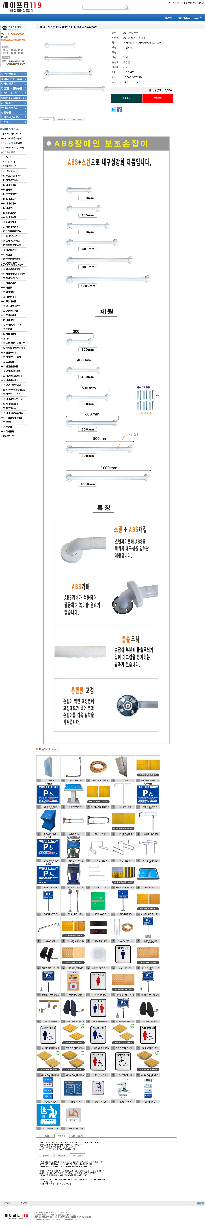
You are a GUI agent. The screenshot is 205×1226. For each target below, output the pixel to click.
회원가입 (180, 3)
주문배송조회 (191, 3)
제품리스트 (183, 17)
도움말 (198, 17)
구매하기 (158, 98)
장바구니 (201, 3)
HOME (169, 17)
